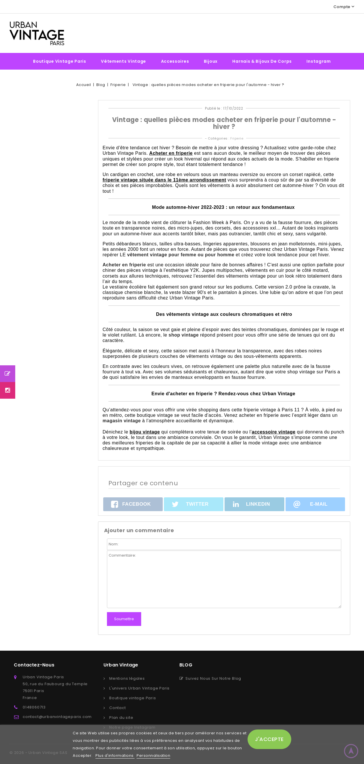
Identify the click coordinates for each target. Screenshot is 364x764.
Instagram (318, 61)
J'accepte (269, 739)
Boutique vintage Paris (59, 61)
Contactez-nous (34, 665)
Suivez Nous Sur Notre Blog (210, 678)
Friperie (236, 138)
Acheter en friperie (171, 153)
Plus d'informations (115, 755)
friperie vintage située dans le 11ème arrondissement (164, 179)
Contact (117, 707)
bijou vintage (145, 431)
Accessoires (175, 61)
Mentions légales (127, 678)
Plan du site (121, 717)
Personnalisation (153, 755)
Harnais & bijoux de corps (262, 61)
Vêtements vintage (123, 61)
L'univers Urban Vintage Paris (139, 688)
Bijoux (211, 61)
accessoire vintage (273, 431)
